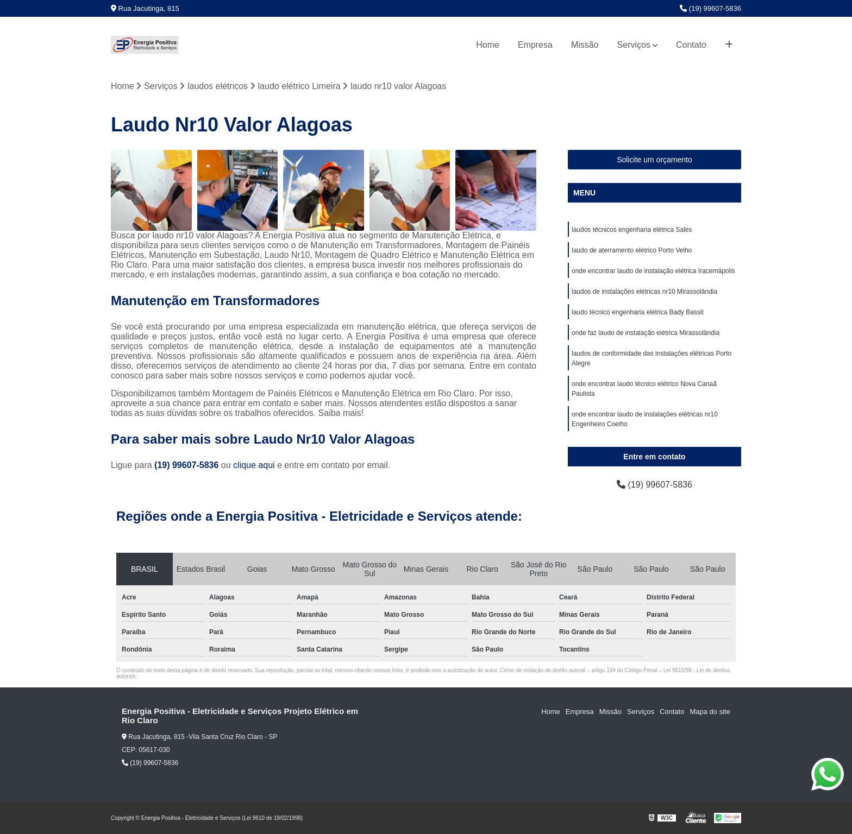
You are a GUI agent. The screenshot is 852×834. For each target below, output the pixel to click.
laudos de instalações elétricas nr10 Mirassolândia (644, 291)
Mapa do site (710, 711)
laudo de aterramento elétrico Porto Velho (632, 250)
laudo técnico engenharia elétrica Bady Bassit (638, 312)
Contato (691, 44)
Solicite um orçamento (654, 159)
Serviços (633, 44)
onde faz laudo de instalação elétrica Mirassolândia (645, 333)
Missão (585, 44)
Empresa (535, 44)
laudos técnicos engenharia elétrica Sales (632, 229)
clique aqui (254, 465)
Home (487, 44)
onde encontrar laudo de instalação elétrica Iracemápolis (653, 271)
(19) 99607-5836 (710, 8)
